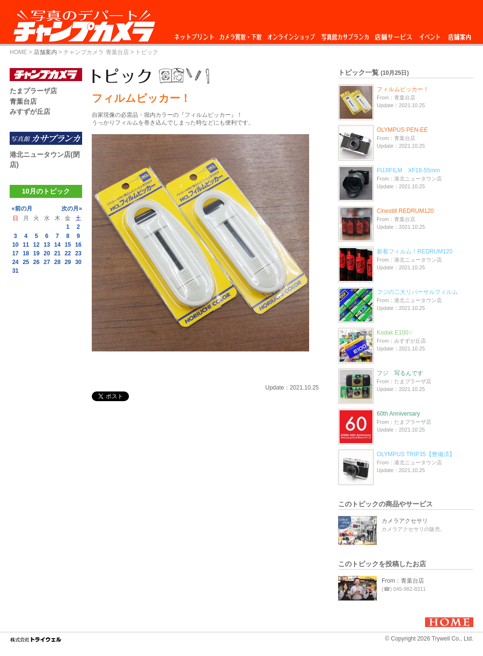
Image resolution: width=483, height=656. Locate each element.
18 (26, 253)
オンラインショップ (290, 34)
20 (46, 253)
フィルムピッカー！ (403, 89)
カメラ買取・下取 (241, 34)
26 (36, 262)
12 (36, 244)
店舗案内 (459, 34)
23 (78, 253)
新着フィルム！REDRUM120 (415, 251)
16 (78, 244)
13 (46, 244)
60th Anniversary (398, 413)
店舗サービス (393, 34)
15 (68, 244)
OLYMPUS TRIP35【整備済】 (416, 454)
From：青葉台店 (403, 580)
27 (46, 262)
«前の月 (22, 208)
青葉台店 (23, 101)
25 (26, 262)
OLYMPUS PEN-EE (402, 129)
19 (36, 253)
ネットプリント (195, 34)
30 (78, 262)
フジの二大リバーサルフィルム (417, 292)
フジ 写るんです (400, 373)
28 (57, 262)
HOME (18, 52)
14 (57, 244)
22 (68, 253)
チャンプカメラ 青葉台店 (95, 52)
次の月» (71, 208)
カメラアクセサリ (405, 520)
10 (15, 244)
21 (57, 253)
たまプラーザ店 (33, 91)
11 (26, 244)
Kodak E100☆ (395, 332)
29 (68, 262)
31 (15, 270)
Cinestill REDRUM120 (405, 211)
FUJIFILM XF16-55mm (408, 170)
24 (15, 262)
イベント (430, 34)
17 (15, 253)
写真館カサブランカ (344, 34)
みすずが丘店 (30, 111)
